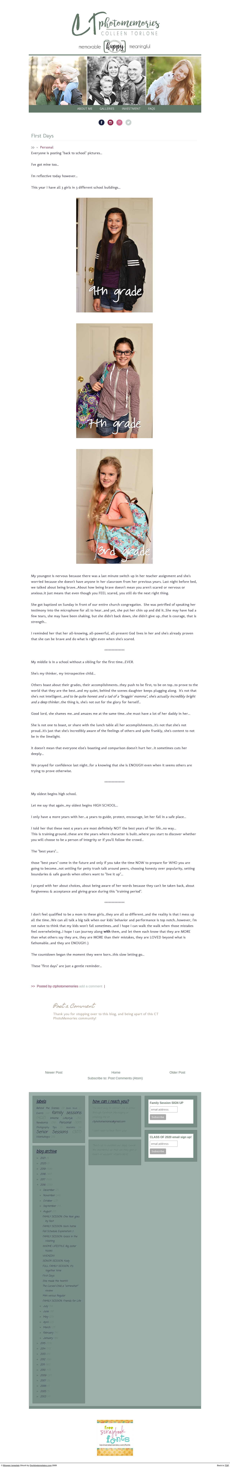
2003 (43, 1397)
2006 (43, 1386)
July (46, 1306)
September (50, 1206)
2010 (43, 1370)
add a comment (91, 986)
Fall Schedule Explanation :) (58, 1231)
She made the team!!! (55, 1281)
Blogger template (11, 1465)
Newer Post (53, 1072)
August (47, 1211)
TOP (227, 1465)
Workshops (43, 1137)
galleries (107, 109)
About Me (84, 109)
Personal (46, 147)
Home (115, 1072)
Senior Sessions (52, 1132)
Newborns (42, 1123)
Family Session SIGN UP (166, 1102)
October (48, 1201)
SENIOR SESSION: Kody (56, 1261)
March (47, 1327)
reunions (70, 1127)
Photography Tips (46, 1127)
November (49, 1195)
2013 (43, 1354)
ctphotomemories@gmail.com (108, 1122)
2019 (43, 1169)
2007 (43, 1381)
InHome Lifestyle (61, 1118)
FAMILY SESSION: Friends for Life (62, 1301)
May (46, 1317)
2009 (43, 1375)
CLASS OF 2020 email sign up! (171, 1137)
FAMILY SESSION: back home (59, 1226)
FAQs (151, 109)
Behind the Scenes (47, 1108)
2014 (43, 1349)
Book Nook (71, 1108)
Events (39, 1113)
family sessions (66, 1113)
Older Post (177, 1072)
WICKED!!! (48, 1256)
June (46, 1311)
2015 (43, 1343)
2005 (43, 1391)
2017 (43, 1179)
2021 (43, 1158)
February (48, 1333)
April (46, 1322)
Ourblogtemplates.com (41, 1465)
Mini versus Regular (54, 1296)
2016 (43, 1185)
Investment (131, 109)
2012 (43, 1359)
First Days (42, 135)
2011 (42, 1365)
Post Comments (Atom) (125, 1078)
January (48, 1338)
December (49, 1190)
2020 (43, 1164)
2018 (43, 1174)
